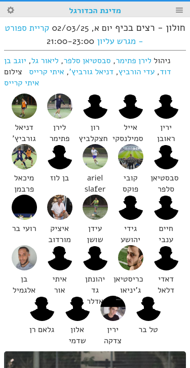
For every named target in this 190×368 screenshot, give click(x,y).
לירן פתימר (133, 60)
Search (11, 10)
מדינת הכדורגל (95, 10)
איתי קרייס (46, 71)
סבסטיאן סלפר (86, 60)
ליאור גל (45, 60)
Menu (179, 10)
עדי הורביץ (137, 71)
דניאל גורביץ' (91, 71)
